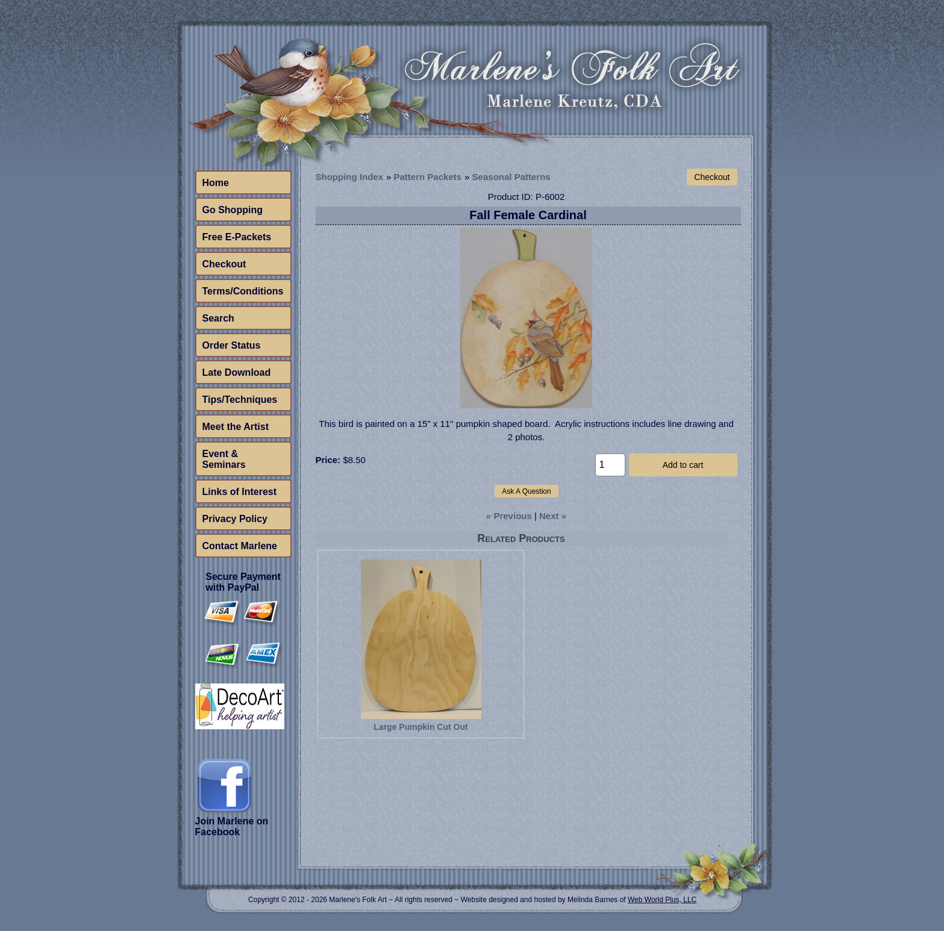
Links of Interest (239, 492)
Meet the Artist (235, 427)
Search (218, 318)
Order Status (231, 345)
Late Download (236, 372)
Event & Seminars (224, 459)
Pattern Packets (428, 177)
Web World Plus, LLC (662, 899)
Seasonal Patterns (511, 177)
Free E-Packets (237, 237)
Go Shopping (232, 210)
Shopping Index (350, 177)
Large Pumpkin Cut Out (420, 727)
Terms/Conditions (243, 291)
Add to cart (683, 465)
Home (215, 183)
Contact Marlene (239, 546)
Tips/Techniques (240, 399)
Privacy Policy (235, 519)
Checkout (224, 264)
